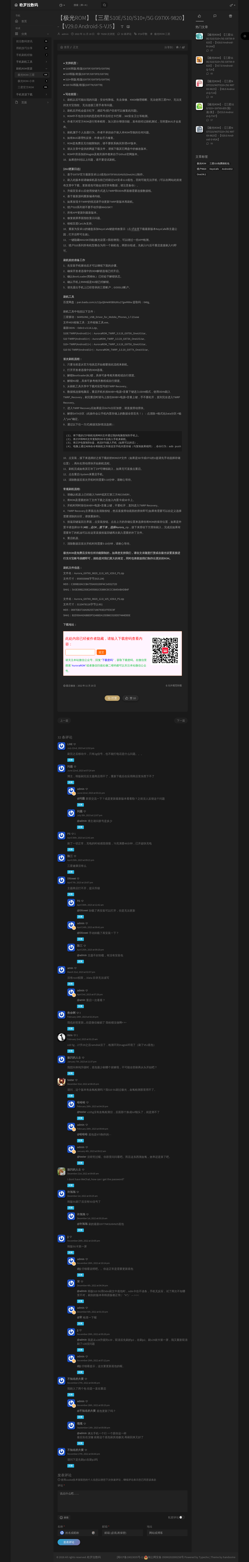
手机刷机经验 (32, 55)
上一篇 (64, 720)
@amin (81, 1000)
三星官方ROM (33, 87)
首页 (64, 47)
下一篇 (181, 720)
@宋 (79, 1317)
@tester (81, 1112)
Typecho (204, 1557)
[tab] (199, 15)
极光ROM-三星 (33, 75)
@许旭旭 (82, 1224)
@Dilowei (82, 910)
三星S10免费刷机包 (219, 163)
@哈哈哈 (82, 1134)
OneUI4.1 (201, 174)
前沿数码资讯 (32, 41)
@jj (79, 1268)
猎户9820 (201, 168)
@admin (82, 821)
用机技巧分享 (32, 48)
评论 (61, 1485)
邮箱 (105, 1526)
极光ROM (201, 163)
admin (65, 34)
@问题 (81, 798)
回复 (70, 760)
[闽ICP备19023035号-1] (130, 1557)
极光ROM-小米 (33, 81)
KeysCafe (214, 168)
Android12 (227, 168)
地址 (149, 1526)
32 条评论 (126, 34)
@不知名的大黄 (86, 1410)
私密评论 (173, 1517)
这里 (135, 229)
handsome (229, 1557)
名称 (61, 1526)
